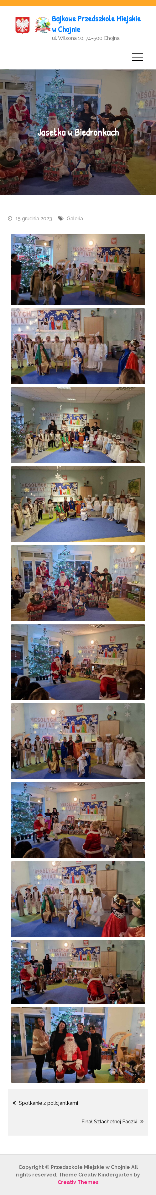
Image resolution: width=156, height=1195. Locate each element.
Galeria (75, 219)
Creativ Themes (78, 1182)
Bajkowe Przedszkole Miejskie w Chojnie (96, 24)
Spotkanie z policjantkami (48, 1103)
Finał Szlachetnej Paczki (109, 1122)
